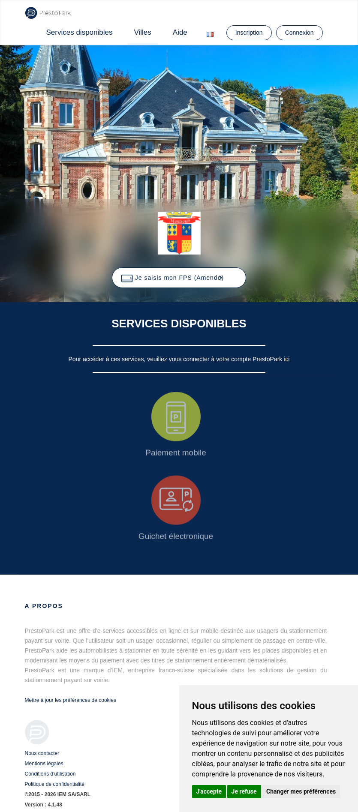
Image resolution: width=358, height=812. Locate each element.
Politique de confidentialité (54, 784)
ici (286, 359)
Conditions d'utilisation (50, 774)
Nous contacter (42, 753)
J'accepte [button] (209, 791)
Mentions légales (44, 764)
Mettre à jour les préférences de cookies (70, 700)
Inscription (249, 32)
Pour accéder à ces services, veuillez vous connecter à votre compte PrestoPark (176, 359)
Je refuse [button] (244, 791)
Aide (180, 32)
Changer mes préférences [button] (301, 791)
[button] (179, 277)
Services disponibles (79, 32)
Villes (142, 32)
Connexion (299, 32)
